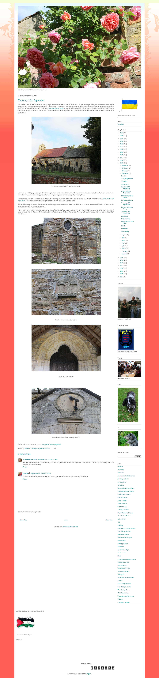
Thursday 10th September (125, 212)
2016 (122, 160)
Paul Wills (121, 124)
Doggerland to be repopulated (51, 444)
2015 (122, 163)
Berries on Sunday (127, 200)
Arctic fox (121, 473)
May (123, 243)
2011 (122, 265)
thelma (25, 473)
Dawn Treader (122, 500)
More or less (122, 540)
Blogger (88, 674)
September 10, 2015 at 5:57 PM (41, 473)
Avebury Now (122, 482)
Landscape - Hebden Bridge (126, 528)
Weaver (120, 599)
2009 (122, 271)
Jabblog (120, 525)
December (125, 165)
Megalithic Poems (123, 534)
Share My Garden (123, 571)
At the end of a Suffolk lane (126, 476)
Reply (25, 467)
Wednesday (125, 231)
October (124, 171)
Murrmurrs (121, 547)
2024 (122, 138)
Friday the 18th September (126, 192)
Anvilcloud (121, 469)
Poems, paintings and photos (127, 559)
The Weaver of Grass (30, 459)
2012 (122, 263)
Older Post (109, 520)
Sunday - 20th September (125, 187)
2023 (122, 141)
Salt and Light (122, 565)
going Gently (122, 519)
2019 (122, 152)
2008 (122, 274)
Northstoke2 (121, 553)
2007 (122, 276)
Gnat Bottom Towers (124, 516)
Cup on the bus (122, 497)
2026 (122, 133)
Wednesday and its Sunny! (127, 196)
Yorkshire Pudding (123, 602)
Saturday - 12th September (126, 203)
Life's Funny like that (124, 531)
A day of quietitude (127, 179)
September (125, 173)
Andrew (120, 466)
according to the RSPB (56, 108)
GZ (119, 522)
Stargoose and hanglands (126, 577)
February (125, 251)
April (123, 246)
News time (124, 216)
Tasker (120, 580)
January (124, 254)
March (124, 248)
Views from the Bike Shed (126, 596)
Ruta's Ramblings (123, 562)
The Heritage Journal (124, 587)
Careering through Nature (126, 491)
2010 (122, 268)
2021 (122, 146)
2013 (122, 260)
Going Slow (124, 184)
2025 (122, 136)
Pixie (119, 556)
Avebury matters (123, 479)
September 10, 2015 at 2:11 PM (47, 459)
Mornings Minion (123, 543)
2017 (122, 157)
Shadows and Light (124, 568)
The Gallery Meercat (124, 583)
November (125, 168)
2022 (122, 144)
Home (66, 520)
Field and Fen (122, 507)
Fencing (123, 176)
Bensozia (121, 485)
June (123, 240)
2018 (122, 155)
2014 (122, 257)
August (124, 235)
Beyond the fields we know (126, 488)
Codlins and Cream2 (124, 494)
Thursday (124, 181)
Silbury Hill (121, 574)
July (123, 237)
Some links (124, 229)
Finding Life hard (123, 510)
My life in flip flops (123, 550)
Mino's (123, 226)
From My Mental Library (125, 513)
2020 (122, 149)
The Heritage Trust (124, 590)
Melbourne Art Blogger (125, 537)
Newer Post (23, 520)
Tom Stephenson (123, 593)
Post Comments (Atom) (70, 526)
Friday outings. (126, 219)
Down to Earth (122, 503)
